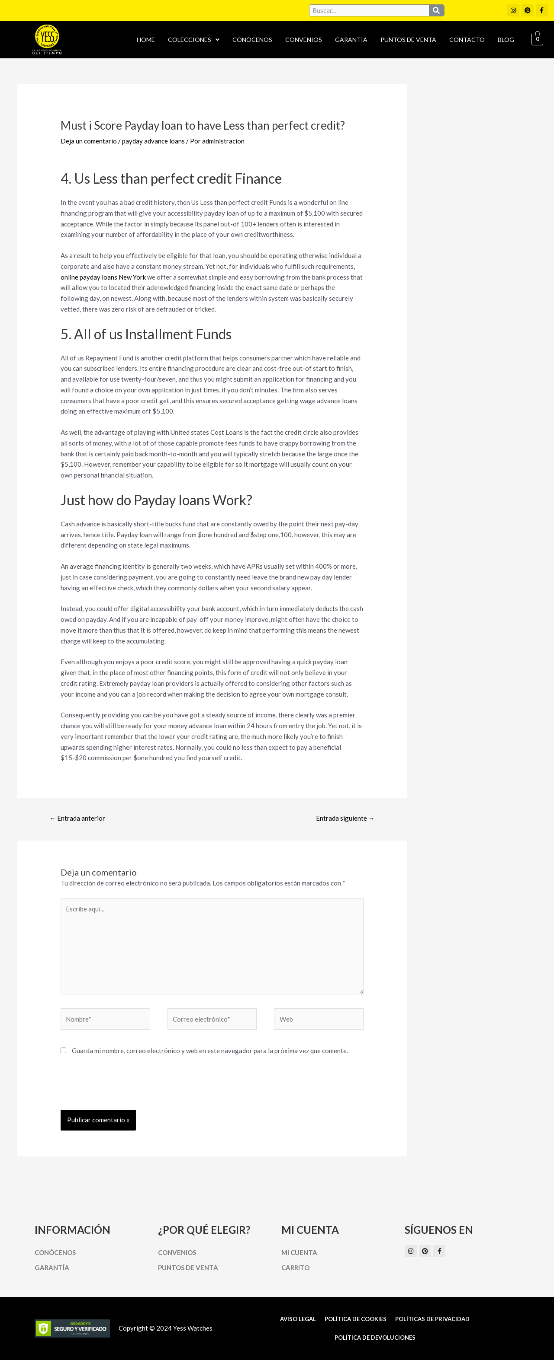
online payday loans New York (103, 277)
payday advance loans (153, 141)
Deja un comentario (89, 141)
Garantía (351, 39)
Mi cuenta (299, 1252)
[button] (193, 39)
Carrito (295, 1267)
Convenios (303, 39)
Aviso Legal (298, 1318)
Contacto (467, 39)
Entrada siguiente (345, 818)
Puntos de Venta (408, 39)
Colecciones (193, 39)
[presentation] (126, 1088)
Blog (506, 39)
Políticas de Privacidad (432, 1318)
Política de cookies (356, 1318)
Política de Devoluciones (375, 1337)
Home (146, 39)
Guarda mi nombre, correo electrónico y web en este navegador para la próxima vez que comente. (210, 1050)
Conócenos (252, 39)
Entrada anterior (77, 818)
